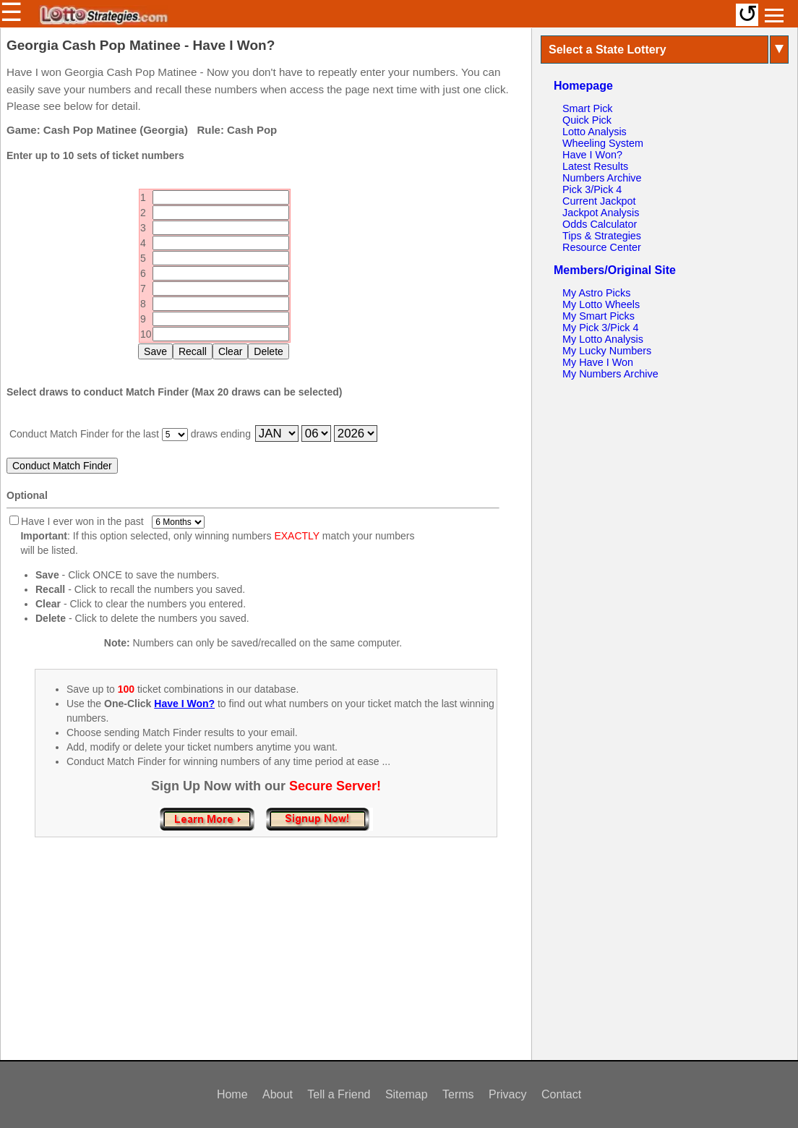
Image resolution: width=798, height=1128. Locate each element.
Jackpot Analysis (600, 212)
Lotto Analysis (594, 131)
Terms (458, 1094)
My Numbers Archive (610, 374)
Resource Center (601, 247)
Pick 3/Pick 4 (592, 189)
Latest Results (595, 166)
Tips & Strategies (601, 236)
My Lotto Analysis (602, 339)
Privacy (507, 1094)
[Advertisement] (266, 963)
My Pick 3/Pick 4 (600, 327)
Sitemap (406, 1094)
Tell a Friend (338, 1094)
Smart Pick (587, 108)
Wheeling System (602, 143)
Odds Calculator (599, 224)
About (277, 1094)
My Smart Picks (598, 316)
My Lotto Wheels (601, 304)
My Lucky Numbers (606, 350)
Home (232, 1094)
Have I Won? (592, 155)
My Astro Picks (596, 293)
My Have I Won (597, 362)
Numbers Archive (602, 178)
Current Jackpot (599, 201)
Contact (561, 1094)
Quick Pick (587, 120)
